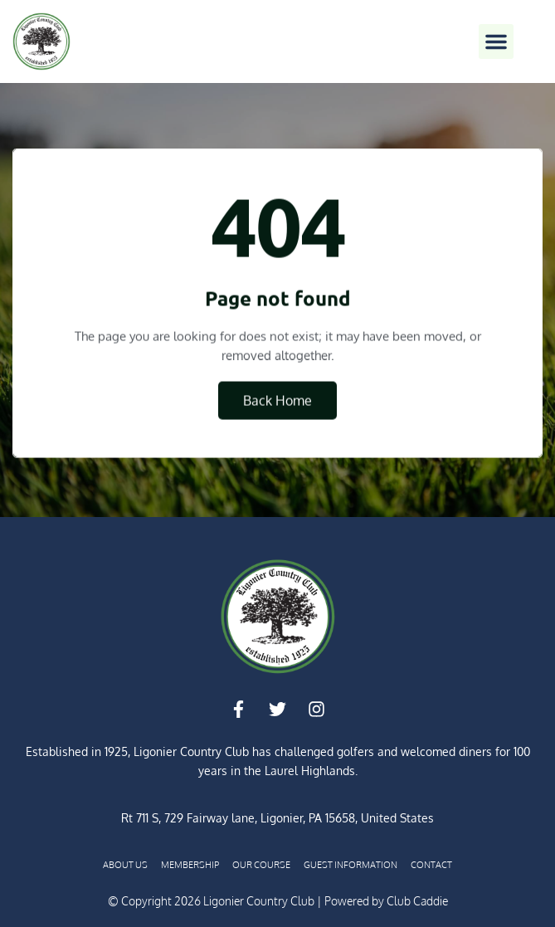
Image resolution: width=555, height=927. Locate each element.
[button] (496, 41)
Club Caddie (417, 901)
